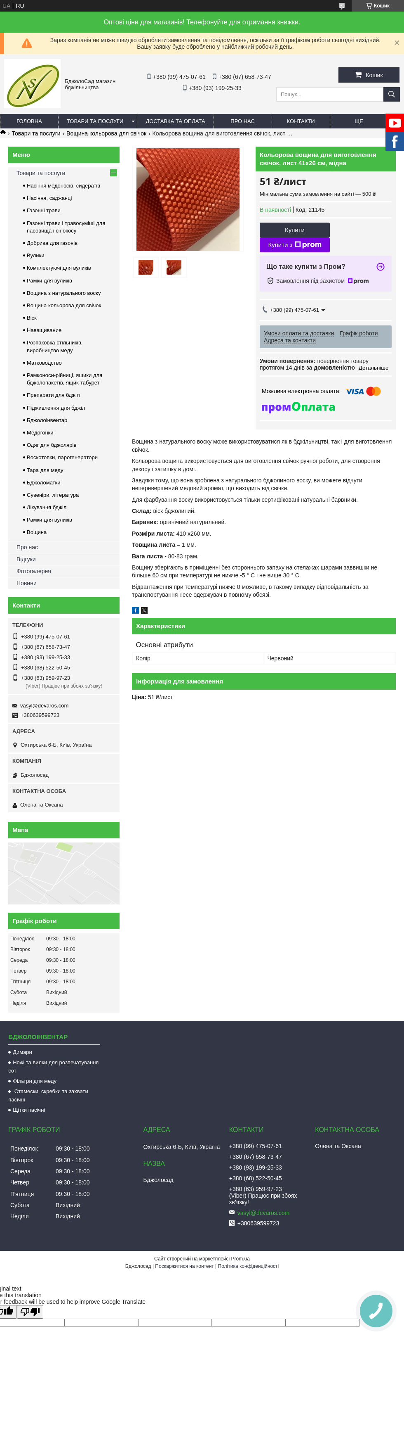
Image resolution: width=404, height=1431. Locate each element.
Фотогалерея (33, 571)
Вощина (37, 532)
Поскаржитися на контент (184, 1266)
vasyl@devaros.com (44, 705)
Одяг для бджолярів (51, 445)
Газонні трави (44, 210)
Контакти (301, 121)
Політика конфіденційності (248, 1266)
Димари (22, 1052)
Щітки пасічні (29, 1110)
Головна (29, 121)
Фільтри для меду (34, 1081)
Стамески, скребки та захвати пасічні (48, 1095)
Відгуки (26, 559)
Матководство (44, 363)
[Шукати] (391, 94)
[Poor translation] (30, 1312)
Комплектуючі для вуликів (59, 268)
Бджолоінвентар (47, 420)
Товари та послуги (95, 121)
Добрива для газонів (52, 243)
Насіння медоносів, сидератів (63, 186)
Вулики (36, 255)
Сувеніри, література (53, 495)
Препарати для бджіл (53, 395)
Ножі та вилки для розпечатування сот (53, 1066)
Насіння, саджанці (49, 198)
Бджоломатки (44, 482)
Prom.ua (240, 1259)
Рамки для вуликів (49, 281)
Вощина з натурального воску (64, 293)
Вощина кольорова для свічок (106, 133)
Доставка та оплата (175, 121)
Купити (295, 229)
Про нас (242, 121)
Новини (26, 583)
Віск (32, 318)
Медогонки (40, 433)
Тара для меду (45, 470)
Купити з (294, 245)
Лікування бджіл (46, 507)
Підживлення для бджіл (56, 408)
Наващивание (44, 330)
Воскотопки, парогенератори (62, 457)
